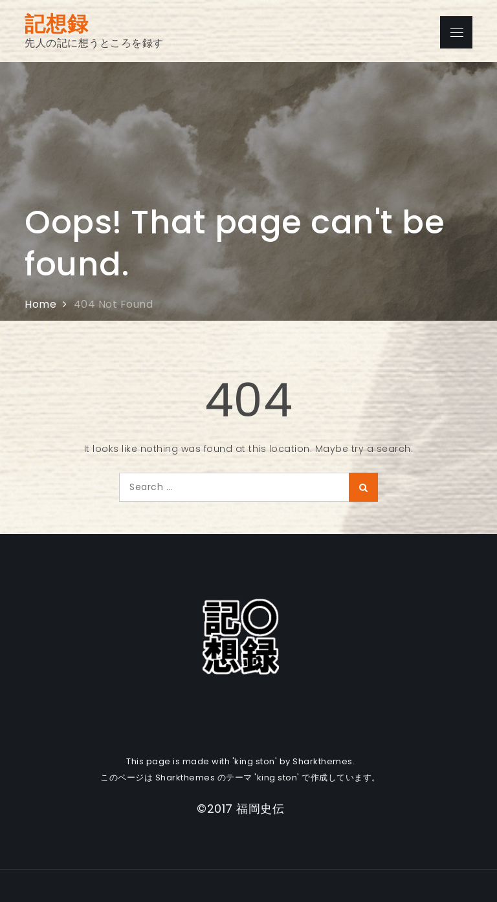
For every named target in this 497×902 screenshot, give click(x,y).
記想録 (57, 23)
